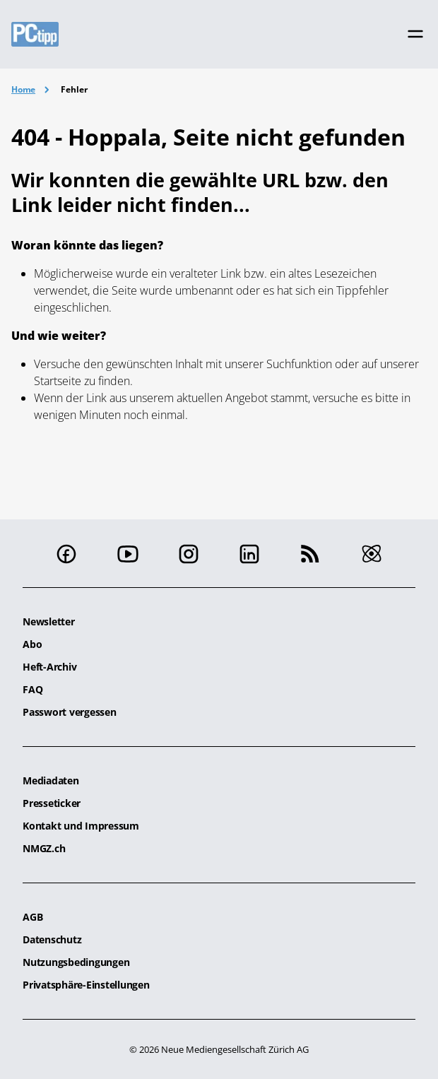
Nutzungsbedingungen (76, 962)
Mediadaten (51, 780)
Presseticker (52, 803)
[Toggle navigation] (415, 34)
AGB (32, 917)
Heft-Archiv (49, 666)
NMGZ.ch (44, 848)
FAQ (32, 689)
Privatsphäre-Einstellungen (86, 984)
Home (23, 89)
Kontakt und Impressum (81, 825)
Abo (32, 644)
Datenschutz (52, 939)
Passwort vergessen (70, 712)
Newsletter (49, 621)
